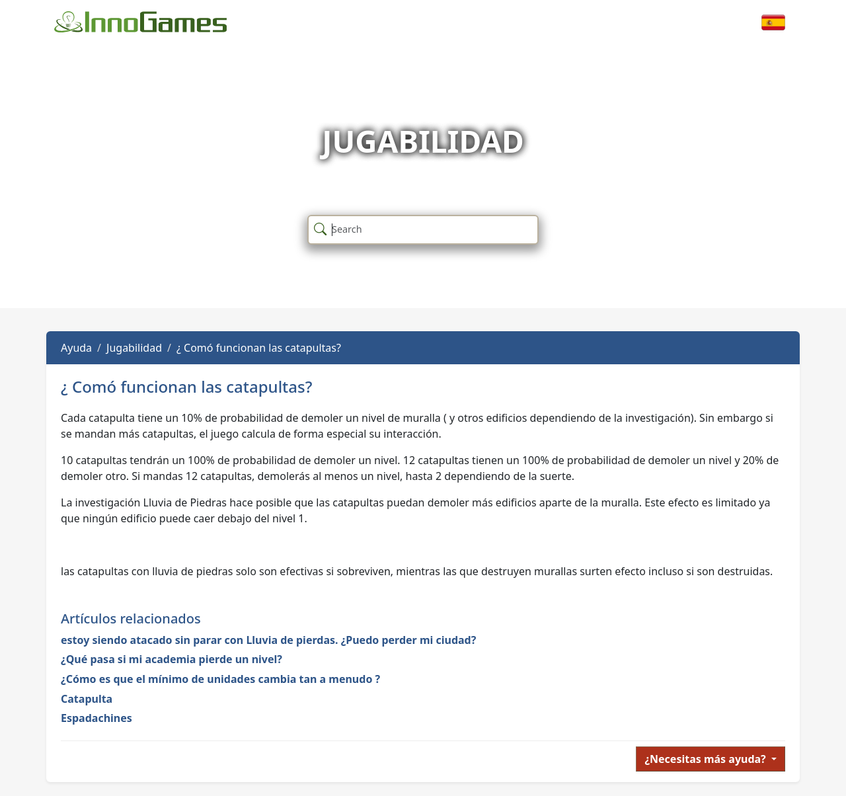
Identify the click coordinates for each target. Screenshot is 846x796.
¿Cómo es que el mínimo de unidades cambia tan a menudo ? (220, 679)
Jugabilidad (134, 347)
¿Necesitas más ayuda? (706, 759)
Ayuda (76, 347)
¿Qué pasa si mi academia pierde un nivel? (171, 659)
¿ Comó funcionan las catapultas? (258, 347)
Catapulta (86, 699)
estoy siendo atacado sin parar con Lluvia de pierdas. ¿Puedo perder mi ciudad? (268, 640)
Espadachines (96, 718)
